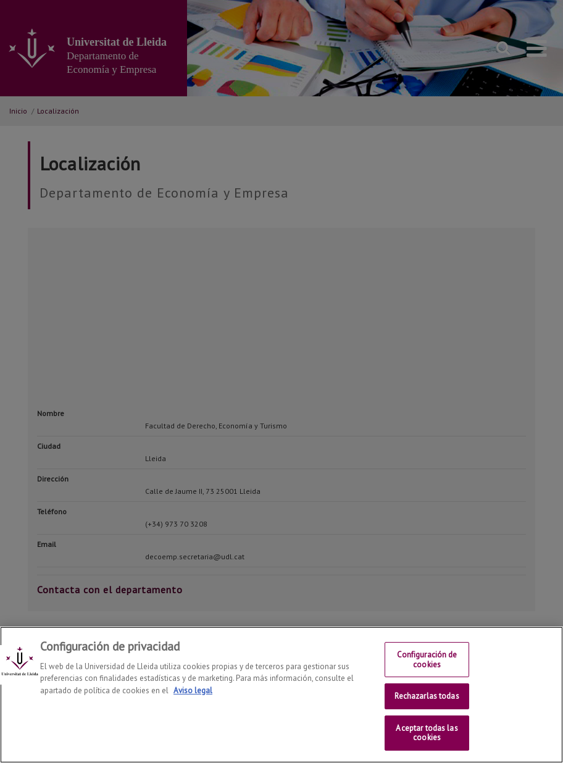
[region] (281, 695)
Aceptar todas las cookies (426, 733)
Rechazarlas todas (426, 696)
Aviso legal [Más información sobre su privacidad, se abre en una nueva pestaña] (192, 690)
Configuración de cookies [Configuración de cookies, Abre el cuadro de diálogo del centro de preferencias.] (427, 659)
